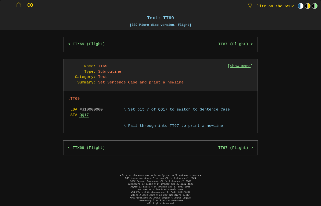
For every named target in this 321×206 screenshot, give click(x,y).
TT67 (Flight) (233, 44)
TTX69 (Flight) (89, 44)
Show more (240, 66)
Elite (270, 6)
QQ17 (84, 115)
